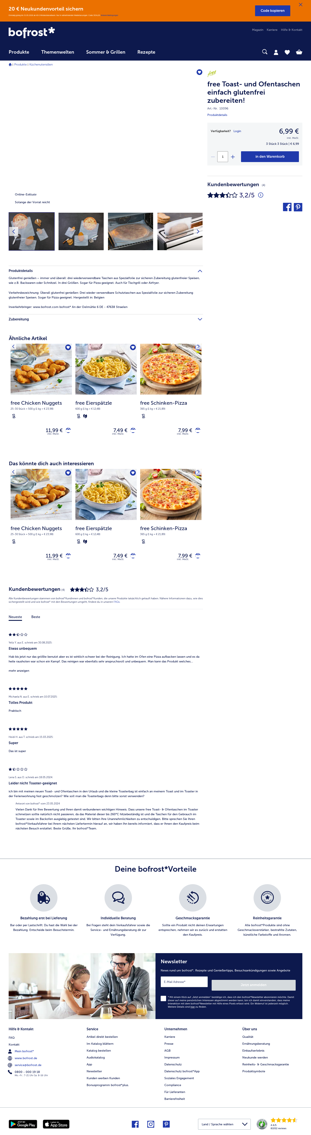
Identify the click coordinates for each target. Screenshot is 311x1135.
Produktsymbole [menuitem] (253, 1070)
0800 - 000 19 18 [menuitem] (24, 1070)
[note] (41, 409)
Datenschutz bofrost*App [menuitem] (182, 1070)
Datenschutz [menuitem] (173, 1063)
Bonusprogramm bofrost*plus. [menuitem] (108, 1084)
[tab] (276, 52)
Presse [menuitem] (168, 1042)
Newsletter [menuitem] (94, 1070)
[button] (272, 10)
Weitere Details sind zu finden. (187, 1007)
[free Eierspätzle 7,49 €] (106, 398)
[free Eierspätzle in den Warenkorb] (131, 431)
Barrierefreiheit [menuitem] (174, 1097)
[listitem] (43, 914)
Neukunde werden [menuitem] (255, 1056)
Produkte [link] (19, 52)
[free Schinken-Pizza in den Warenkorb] (196, 431)
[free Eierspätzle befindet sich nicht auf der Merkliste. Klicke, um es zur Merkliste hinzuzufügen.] (132, 348)
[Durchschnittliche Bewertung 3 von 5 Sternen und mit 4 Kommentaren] (260, 195)
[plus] (233, 156)
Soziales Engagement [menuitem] (179, 1077)
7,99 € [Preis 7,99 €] (182, 431)
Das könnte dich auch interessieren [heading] (51, 465)
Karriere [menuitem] (272, 30)
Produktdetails (217, 115)
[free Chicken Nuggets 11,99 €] (41, 398)
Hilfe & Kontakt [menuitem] (291, 30)
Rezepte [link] (146, 52)
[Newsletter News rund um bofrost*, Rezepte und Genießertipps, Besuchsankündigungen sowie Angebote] (229, 988)
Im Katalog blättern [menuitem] (100, 1042)
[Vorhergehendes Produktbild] (13, 231)
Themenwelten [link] (57, 52)
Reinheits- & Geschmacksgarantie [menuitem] (265, 1063)
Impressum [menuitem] (172, 1056)
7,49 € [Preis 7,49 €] (117, 431)
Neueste (15, 621)
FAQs (117, 605)
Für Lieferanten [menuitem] (174, 1091)
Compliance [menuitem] (172, 1084)
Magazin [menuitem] (257, 30)
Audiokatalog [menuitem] (96, 1056)
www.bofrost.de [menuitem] (23, 1056)
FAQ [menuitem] (12, 1035)
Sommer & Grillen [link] (105, 52)
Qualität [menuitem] (247, 1035)
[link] (53, 33)
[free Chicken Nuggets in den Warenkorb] (66, 431)
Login (237, 131)
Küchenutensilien (41, 64)
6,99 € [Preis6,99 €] (289, 131)
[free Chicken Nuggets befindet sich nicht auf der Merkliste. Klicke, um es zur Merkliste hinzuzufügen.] (67, 348)
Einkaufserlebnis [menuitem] (253, 1049)
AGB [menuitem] (167, 1049)
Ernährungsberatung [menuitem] (256, 1042)
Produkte (20, 64)
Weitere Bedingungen (109, 15)
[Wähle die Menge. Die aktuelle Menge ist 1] (222, 156)
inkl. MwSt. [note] (53, 435)
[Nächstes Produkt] (196, 348)
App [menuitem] (89, 1063)
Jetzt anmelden (277, 985)
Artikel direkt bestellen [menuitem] (102, 1035)
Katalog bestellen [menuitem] (99, 1049)
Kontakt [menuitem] (14, 1042)
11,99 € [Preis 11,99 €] (51, 431)
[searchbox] (170, 51)
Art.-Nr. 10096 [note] (217, 108)
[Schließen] (300, 4)
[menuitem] (19, 54)
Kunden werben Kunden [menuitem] (103, 1077)
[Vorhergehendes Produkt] (14, 348)
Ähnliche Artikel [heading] (28, 338)
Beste (35, 621)
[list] (155, 914)
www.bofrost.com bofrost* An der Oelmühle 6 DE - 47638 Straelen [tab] (68, 307)
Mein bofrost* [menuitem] (21, 1049)
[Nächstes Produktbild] (198, 231)
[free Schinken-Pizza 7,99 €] (171, 398)
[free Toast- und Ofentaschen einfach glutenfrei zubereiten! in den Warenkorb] (270, 156)
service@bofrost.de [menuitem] (25, 1063)
